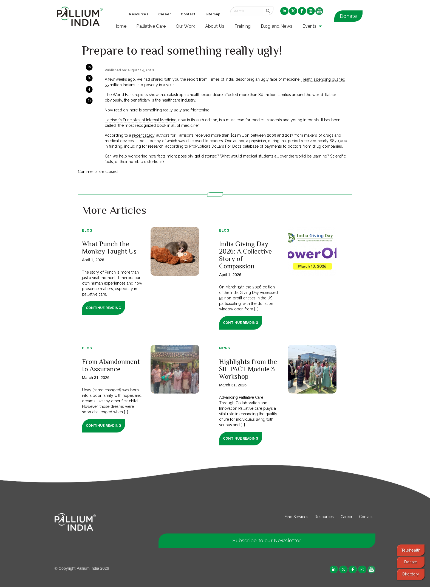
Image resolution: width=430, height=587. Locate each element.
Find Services (296, 517)
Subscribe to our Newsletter (267, 540)
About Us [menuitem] (215, 26)
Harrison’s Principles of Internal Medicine (140, 120)
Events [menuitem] (309, 26)
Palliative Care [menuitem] (151, 26)
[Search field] (246, 11)
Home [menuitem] (120, 26)
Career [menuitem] (164, 14)
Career (346, 517)
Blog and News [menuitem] (276, 26)
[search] (268, 11)
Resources (324, 517)
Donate (348, 16)
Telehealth (410, 550)
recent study (143, 135)
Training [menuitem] (242, 26)
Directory (410, 574)
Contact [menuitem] (188, 14)
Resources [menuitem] (138, 14)
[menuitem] (284, 11)
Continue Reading (103, 308)
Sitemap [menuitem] (212, 14)
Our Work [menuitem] (185, 26)
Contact (366, 517)
